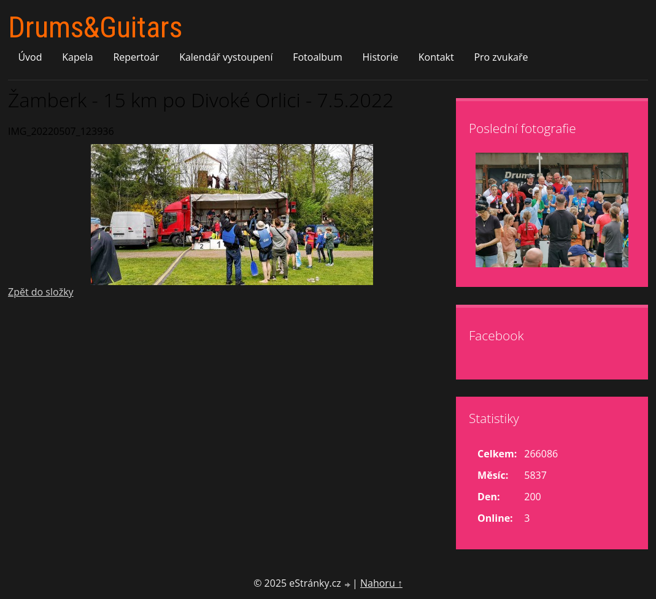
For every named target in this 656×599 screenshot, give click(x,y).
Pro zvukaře (501, 57)
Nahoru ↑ (381, 583)
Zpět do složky (41, 292)
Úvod (30, 57)
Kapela (77, 57)
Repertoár (136, 57)
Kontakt (436, 57)
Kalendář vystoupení (225, 57)
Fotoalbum (317, 57)
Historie (380, 57)
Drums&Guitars (95, 27)
